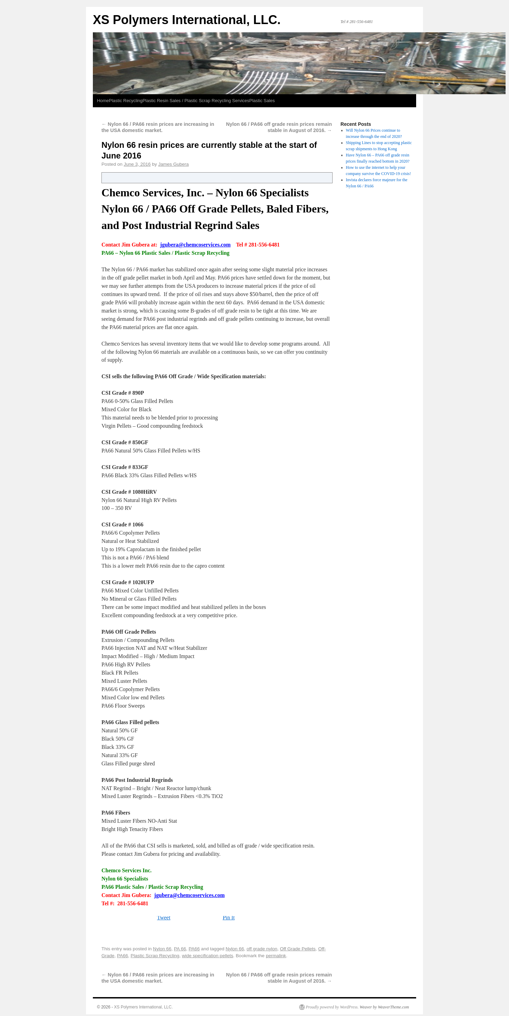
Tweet (164, 917)
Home (103, 100)
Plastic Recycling (126, 100)
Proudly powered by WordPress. (332, 1007)
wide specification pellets (207, 955)
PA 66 (180, 948)
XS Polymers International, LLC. (187, 20)
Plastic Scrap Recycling (155, 955)
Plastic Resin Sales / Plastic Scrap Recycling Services (195, 100)
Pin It (229, 917)
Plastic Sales (262, 100)
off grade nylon (262, 948)
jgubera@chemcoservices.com (195, 245)
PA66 (194, 948)
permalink (276, 955)
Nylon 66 (162, 948)
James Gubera (173, 164)
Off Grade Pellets (298, 948)
